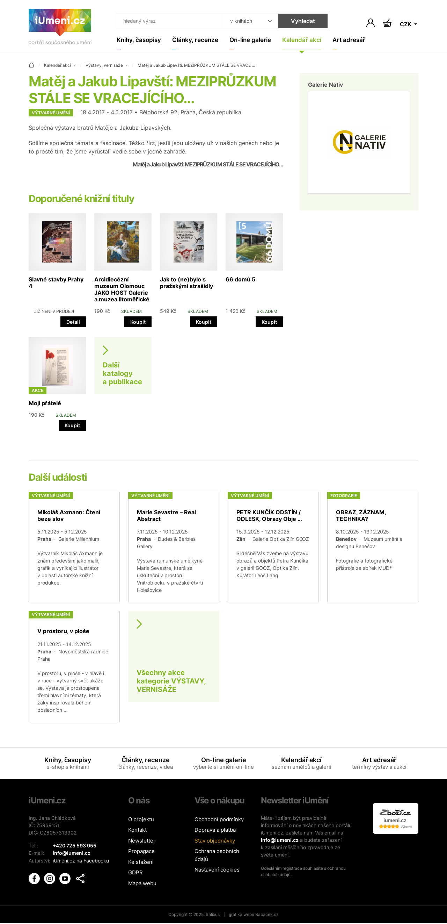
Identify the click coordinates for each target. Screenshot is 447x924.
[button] (80, 878)
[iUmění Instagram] (50, 878)
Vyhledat (295, 21)
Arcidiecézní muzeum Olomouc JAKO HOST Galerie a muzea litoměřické (121, 289)
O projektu (141, 819)
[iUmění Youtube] (65, 878)
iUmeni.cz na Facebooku (81, 861)
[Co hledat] (166, 21)
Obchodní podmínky (219, 819)
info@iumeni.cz (280, 840)
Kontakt (137, 830)
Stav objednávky (215, 841)
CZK (406, 24)
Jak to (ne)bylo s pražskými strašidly (186, 283)
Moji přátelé (45, 403)
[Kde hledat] (243, 21)
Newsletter (141, 841)
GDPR (135, 873)
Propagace (141, 851)
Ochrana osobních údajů (217, 855)
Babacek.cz (267, 915)
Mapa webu (142, 883)
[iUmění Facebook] (35, 878)
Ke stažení (141, 862)
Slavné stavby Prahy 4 (56, 283)
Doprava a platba (215, 830)
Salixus (213, 915)
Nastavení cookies (217, 870)
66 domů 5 (240, 279)
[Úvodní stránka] (60, 28)
